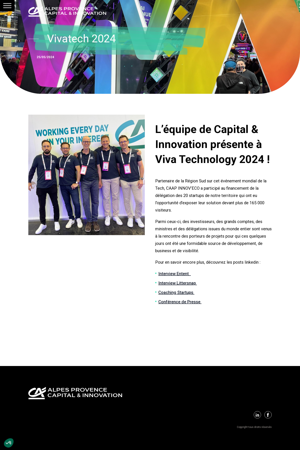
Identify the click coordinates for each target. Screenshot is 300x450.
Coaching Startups (176, 292)
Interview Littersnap (177, 283)
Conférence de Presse (179, 301)
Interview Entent (174, 273)
